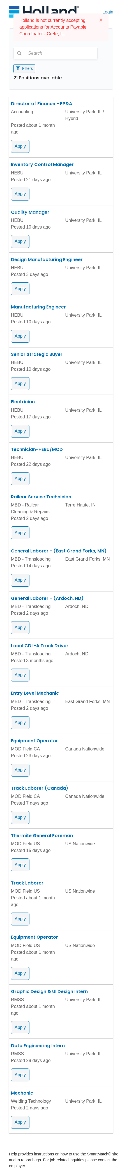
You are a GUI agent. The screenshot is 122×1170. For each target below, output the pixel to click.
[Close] (100, 20)
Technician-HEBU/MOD (37, 449)
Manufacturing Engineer (38, 307)
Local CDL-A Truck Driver (39, 645)
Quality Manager (30, 212)
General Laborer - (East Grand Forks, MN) (59, 551)
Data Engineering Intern (38, 1045)
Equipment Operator (34, 741)
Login (107, 12)
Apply (20, 146)
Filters (24, 68)
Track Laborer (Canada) (39, 788)
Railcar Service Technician (41, 497)
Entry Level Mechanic (35, 693)
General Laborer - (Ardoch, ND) (47, 598)
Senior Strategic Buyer (37, 354)
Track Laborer (27, 883)
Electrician (23, 402)
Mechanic (22, 1093)
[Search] (61, 53)
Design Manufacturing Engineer (47, 259)
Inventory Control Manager (42, 164)
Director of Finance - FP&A (41, 103)
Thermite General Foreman (42, 835)
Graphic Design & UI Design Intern (49, 991)
